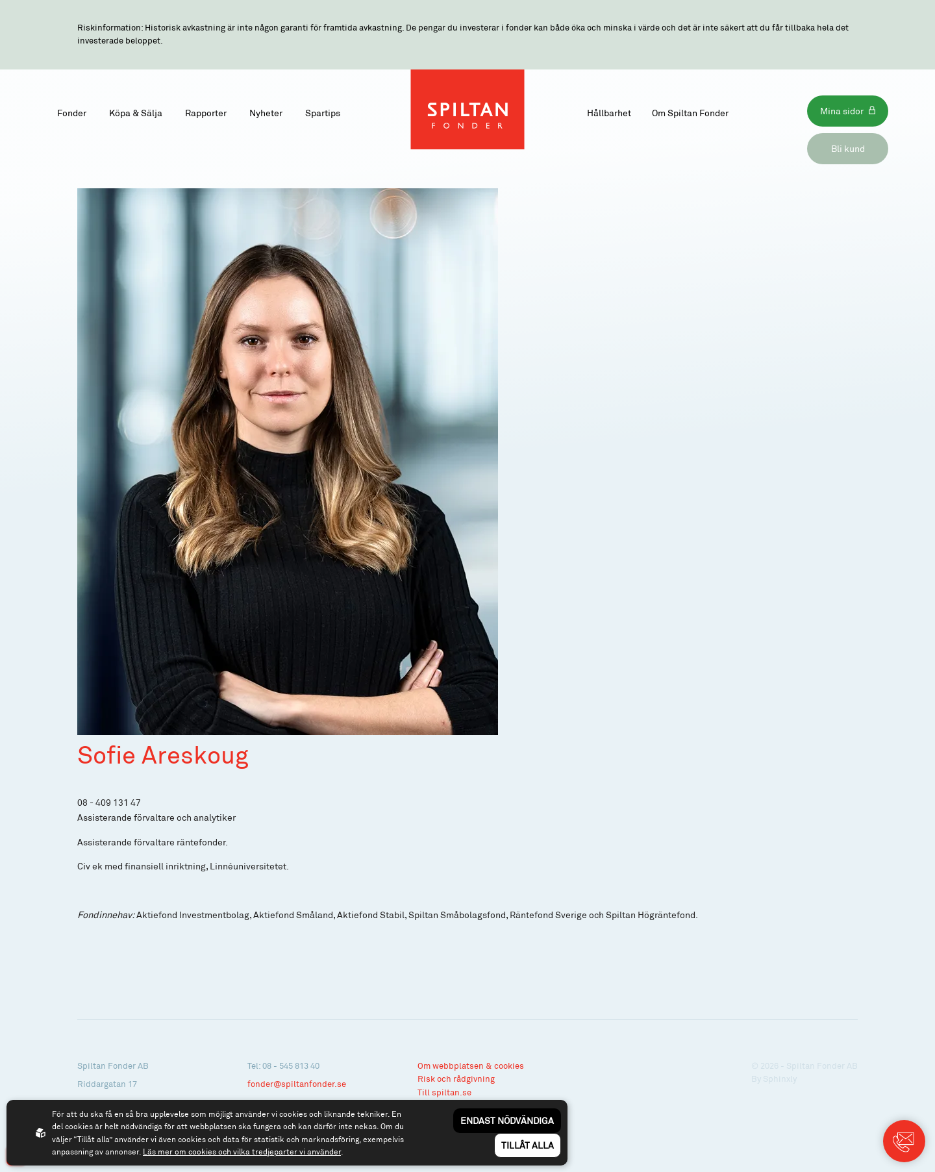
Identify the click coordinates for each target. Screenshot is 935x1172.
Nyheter (265, 112)
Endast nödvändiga (507, 1120)
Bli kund (848, 148)
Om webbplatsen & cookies (471, 1065)
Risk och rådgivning (456, 1078)
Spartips (322, 112)
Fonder (71, 112)
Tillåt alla (527, 1145)
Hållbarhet (609, 112)
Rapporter (206, 112)
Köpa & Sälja (135, 112)
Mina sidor (842, 110)
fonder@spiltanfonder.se (296, 1083)
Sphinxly (780, 1078)
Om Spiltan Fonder (690, 112)
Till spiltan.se (444, 1092)
